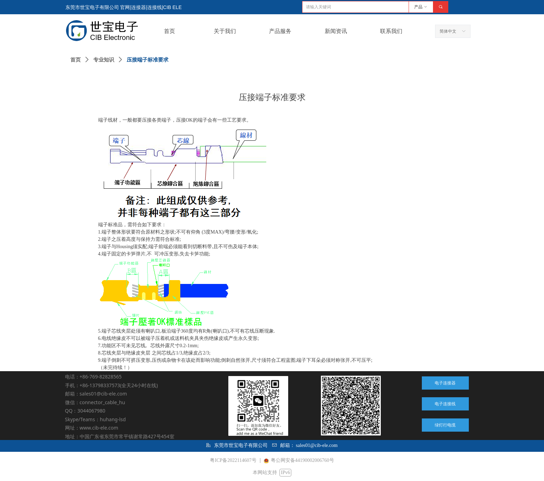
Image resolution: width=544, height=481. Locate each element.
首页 (75, 60)
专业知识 (103, 60)
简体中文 (448, 31)
